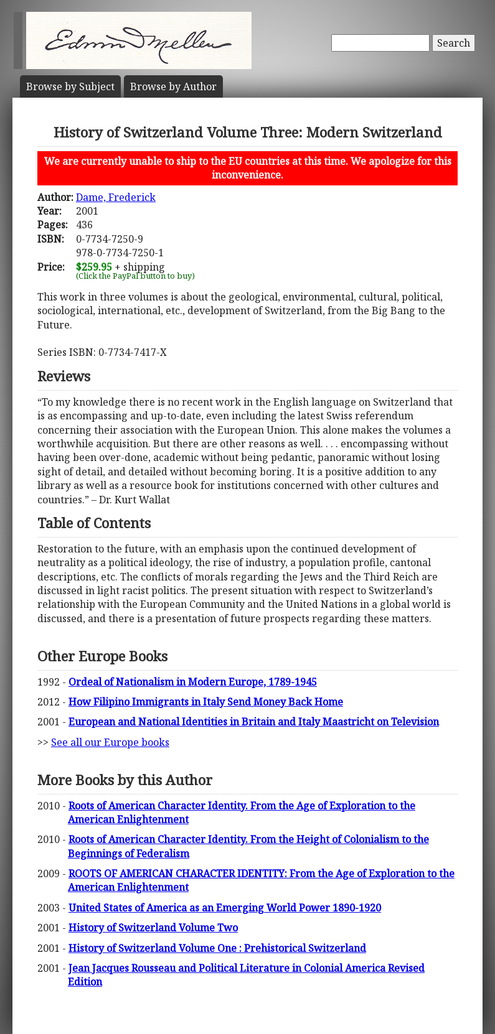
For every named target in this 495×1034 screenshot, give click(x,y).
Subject (70, 86)
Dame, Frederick (116, 197)
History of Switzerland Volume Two (153, 927)
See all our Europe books (110, 742)
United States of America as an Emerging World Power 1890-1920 (224, 908)
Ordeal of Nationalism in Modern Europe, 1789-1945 (192, 682)
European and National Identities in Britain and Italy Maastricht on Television (253, 722)
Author (173, 86)
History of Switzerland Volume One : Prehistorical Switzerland (217, 948)
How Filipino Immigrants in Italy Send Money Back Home (205, 702)
